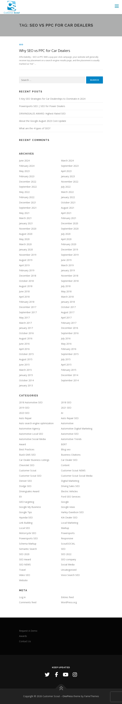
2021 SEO (66, 407)
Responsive (67, 538)
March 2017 (25, 322)
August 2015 (25, 359)
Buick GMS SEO (27, 454)
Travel (22, 569)
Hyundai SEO (26, 517)
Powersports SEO (28, 538)
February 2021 (68, 218)
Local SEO (24, 528)
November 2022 (69, 181)
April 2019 (24, 265)
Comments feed (27, 602)
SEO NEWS (25, 564)
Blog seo (66, 449)
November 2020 (27, 228)
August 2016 (25, 338)
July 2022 (66, 186)
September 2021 (28, 207)
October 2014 (26, 380)
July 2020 (66, 233)
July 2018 (66, 286)
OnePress (67, 696)
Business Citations (71, 454)
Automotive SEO (70, 433)
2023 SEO (24, 412)
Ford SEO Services (70, 496)
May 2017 (24, 317)
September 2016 (70, 333)
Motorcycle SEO (27, 533)
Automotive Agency (29, 428)
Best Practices (26, 449)
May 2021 (24, 213)
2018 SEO (66, 402)
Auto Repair (25, 418)
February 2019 (26, 270)
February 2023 (26, 176)
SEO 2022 (66, 554)
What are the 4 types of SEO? (34, 128)
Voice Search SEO (70, 575)
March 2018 (67, 296)
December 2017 (27, 307)
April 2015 (66, 364)
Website (23, 580)
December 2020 (69, 223)
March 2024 (67, 160)
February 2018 (26, 301)
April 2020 (66, 239)
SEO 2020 (24, 554)
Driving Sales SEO (70, 486)
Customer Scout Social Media (76, 475)
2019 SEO (24, 407)
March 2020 (25, 244)
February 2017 (68, 322)
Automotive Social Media (32, 439)
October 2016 (26, 333)
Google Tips (25, 512)
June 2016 (24, 343)
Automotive (67, 423)
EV (20, 496)
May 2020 (24, 239)
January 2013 (26, 385)
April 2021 (66, 213)
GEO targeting (26, 501)
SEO (21, 44)
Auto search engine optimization (36, 423)
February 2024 (26, 165)
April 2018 (24, 296)
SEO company (68, 559)
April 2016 (24, 349)
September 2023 (70, 165)
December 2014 (69, 375)
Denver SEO (25, 480)
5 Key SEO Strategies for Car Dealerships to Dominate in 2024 (52, 98)
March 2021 (25, 218)
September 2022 (28, 186)
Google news (68, 507)
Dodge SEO (25, 486)
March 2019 (67, 265)
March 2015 (25, 369)
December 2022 (27, 181)
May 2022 (24, 192)
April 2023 (66, 171)
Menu (116, 6)
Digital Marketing (70, 480)
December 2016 (69, 327)
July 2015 (66, 359)
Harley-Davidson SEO (72, 512)
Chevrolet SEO (26, 465)
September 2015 (70, 354)
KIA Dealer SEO (69, 517)
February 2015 (68, 369)
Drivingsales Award (29, 491)
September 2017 (28, 312)
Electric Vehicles (69, 491)
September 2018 (70, 280)
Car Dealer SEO (69, 459)
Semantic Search (28, 548)
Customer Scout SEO (30, 475)
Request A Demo (28, 630)
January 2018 (68, 301)
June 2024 (24, 160)
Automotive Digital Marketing (76, 428)
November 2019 (27, 254)
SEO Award (25, 559)
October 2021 (68, 202)
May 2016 (66, 343)
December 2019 (69, 249)
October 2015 (26, 354)
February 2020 (68, 244)
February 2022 (26, 197)
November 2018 (69, 275)
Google (65, 501)
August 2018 (25, 286)
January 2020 (26, 249)
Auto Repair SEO (70, 418)
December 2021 (27, 202)
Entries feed (67, 597)
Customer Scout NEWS (73, 470)
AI (62, 412)
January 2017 (26, 327)
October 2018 (26, 280)
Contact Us (25, 641)
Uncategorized (68, 569)
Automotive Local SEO (31, 433)
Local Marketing (69, 522)
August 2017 (67, 312)
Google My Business (30, 507)
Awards (23, 636)
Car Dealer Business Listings (34, 459)
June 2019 (66, 260)
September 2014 (70, 380)
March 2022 (67, 192)
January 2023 (68, 176)
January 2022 (68, 197)
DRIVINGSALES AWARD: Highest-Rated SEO (42, 113)
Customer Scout (27, 470)
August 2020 (25, 233)
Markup (65, 528)
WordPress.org (69, 602)
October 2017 (68, 307)
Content (65, 465)
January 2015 (26, 375)
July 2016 (66, 338)
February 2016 (68, 349)
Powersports (68, 533)
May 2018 (66, 291)
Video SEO (24, 575)
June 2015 (24, 364)
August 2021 (67, 207)
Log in (22, 597)
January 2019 (68, 270)
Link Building (25, 522)
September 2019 (70, 254)
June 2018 (24, 291)
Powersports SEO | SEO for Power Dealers (42, 106)
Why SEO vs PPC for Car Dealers (44, 50)
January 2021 (26, 223)
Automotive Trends (71, 439)
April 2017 (66, 317)
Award (22, 444)
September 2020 (70, 228)
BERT (64, 444)
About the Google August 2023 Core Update (42, 120)
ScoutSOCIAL (68, 543)
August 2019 (25, 260)
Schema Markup (27, 543)
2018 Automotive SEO (31, 402)
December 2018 (27, 275)
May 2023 (24, 171)
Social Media (67, 564)
